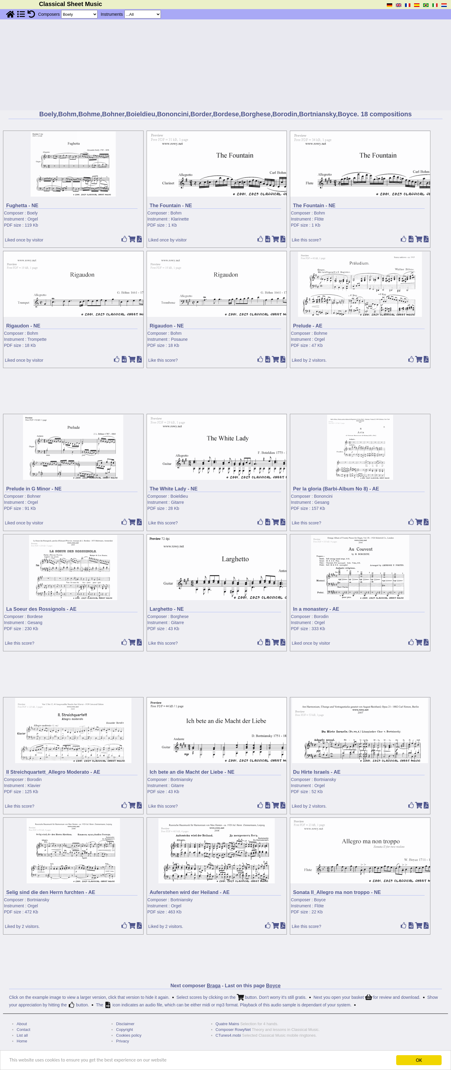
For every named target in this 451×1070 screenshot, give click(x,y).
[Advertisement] (225, 64)
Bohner (34, 496)
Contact (23, 1029)
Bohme (320, 333)
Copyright (124, 1029)
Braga (214, 985)
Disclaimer (125, 1024)
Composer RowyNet (233, 1029)
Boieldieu (179, 496)
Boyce (320, 899)
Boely (32, 213)
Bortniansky (182, 779)
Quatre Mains (227, 1024)
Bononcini (323, 496)
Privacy (122, 1041)
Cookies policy (128, 1035)
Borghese (180, 616)
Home (22, 1041)
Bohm (176, 213)
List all (22, 1035)
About (22, 1024)
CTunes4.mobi (228, 1035)
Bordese (35, 616)
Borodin (321, 616)
